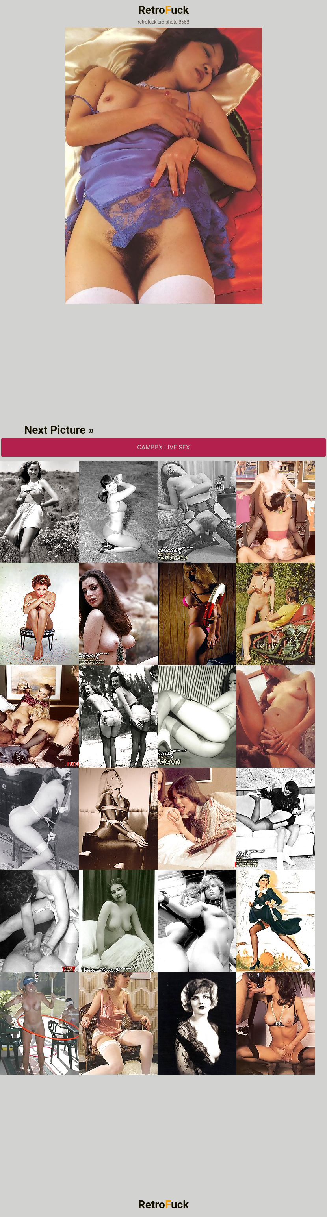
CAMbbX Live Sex (163, 447)
